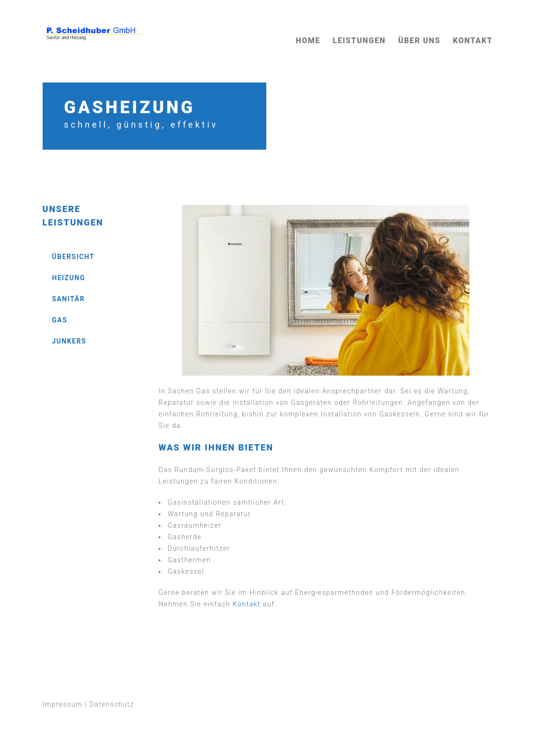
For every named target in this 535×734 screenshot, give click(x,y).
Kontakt (473, 40)
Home (308, 40)
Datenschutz (111, 704)
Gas (60, 320)
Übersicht (73, 256)
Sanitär (68, 299)
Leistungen (359, 40)
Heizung (69, 278)
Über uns (419, 40)
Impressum (63, 704)
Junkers (69, 341)
